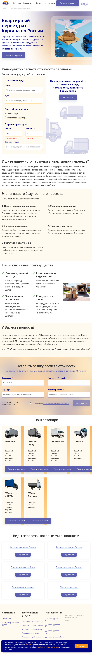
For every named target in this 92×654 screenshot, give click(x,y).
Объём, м (30, 129)
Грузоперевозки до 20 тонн (32, 621)
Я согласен (81, 646)
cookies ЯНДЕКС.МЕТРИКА (48, 647)
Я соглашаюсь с (50, 403)
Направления (28, 4)
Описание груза (12, 142)
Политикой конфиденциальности (56, 403)
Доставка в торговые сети (32, 629)
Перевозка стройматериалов (33, 637)
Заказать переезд (13, 55)
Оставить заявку (67, 4)
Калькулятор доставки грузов (10, 624)
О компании (41, 4)
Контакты (51, 4)
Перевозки (16, 4)
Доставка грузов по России (52, 626)
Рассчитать (68, 97)
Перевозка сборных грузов (32, 625)
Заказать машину (16, 469)
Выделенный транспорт (16, 117)
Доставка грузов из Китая (55, 637)
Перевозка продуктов (30, 633)
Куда (7, 96)
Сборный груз (12, 114)
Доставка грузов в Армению (52, 632)
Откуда (8, 85)
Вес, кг (8, 129)
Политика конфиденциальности (72, 622)
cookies (28, 645)
